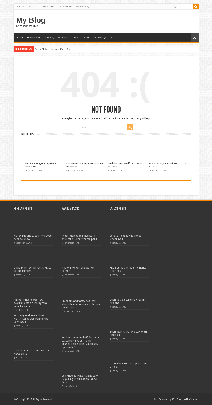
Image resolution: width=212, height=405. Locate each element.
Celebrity (49, 37)
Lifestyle (86, 37)
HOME (20, 37)
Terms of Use (48, 6)
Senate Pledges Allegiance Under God (52, 49)
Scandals (62, 37)
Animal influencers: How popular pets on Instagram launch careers (30, 303)
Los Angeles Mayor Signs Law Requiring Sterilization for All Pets (80, 379)
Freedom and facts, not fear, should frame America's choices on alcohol (81, 304)
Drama (74, 37)
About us (19, 6)
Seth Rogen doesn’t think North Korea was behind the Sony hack (31, 318)
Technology (100, 37)
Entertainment (34, 37)
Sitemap (194, 399)
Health (113, 37)
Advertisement (65, 6)
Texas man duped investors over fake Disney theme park (79, 237)
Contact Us (33, 6)
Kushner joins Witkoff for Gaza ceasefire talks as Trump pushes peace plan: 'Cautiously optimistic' (80, 342)
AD (173, 399)
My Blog (31, 20)
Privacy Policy (82, 6)
